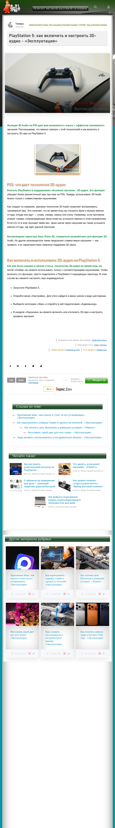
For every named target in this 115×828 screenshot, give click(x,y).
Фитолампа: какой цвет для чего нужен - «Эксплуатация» (22, 635)
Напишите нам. (102, 350)
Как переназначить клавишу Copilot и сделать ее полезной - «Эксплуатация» (56, 580)
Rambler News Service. (99, 340)
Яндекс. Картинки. (100, 345)
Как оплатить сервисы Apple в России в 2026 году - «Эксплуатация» (91, 635)
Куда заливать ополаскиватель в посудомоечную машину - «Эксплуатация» (54, 638)
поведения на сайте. (73, 350)
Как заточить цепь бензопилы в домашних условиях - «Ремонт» (92, 578)
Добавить (73, 380)
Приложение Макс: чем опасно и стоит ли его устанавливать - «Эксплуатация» (22, 580)
